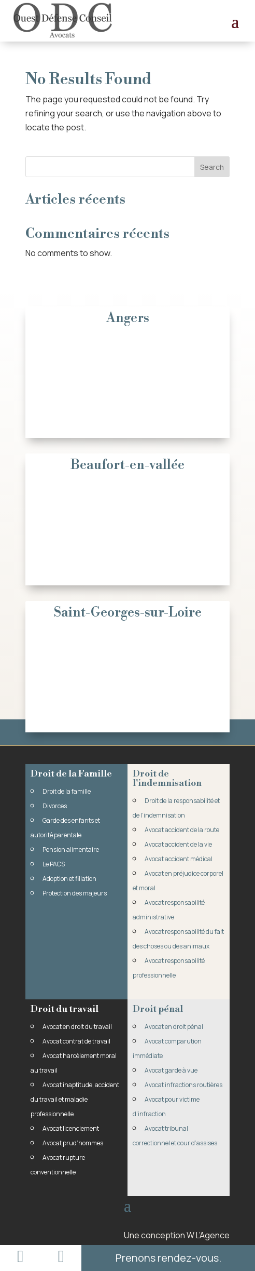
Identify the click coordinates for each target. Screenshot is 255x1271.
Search (212, 167)
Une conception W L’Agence (177, 1235)
